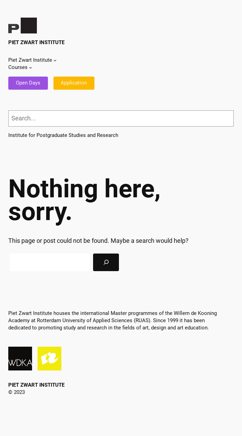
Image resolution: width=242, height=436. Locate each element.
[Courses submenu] (30, 67)
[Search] (106, 262)
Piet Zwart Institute (36, 42)
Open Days (28, 83)
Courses (18, 67)
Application (74, 83)
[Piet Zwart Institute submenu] (55, 60)
